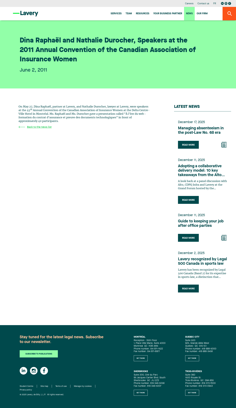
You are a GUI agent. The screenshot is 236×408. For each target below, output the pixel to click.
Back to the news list (35, 127)
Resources (142, 13)
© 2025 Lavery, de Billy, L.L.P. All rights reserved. (42, 395)
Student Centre (26, 386)
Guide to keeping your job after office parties (201, 223)
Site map (44, 386)
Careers (189, 3)
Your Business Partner (167, 13)
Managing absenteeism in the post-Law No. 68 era (201, 130)
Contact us (203, 3)
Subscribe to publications (38, 354)
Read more (188, 145)
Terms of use (61, 386)
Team (129, 13)
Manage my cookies (83, 386)
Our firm (202, 13)
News (189, 13)
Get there (141, 358)
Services (116, 13)
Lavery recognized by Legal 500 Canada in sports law (202, 261)
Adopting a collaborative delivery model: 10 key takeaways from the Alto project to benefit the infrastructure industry (200, 170)
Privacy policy (26, 390)
